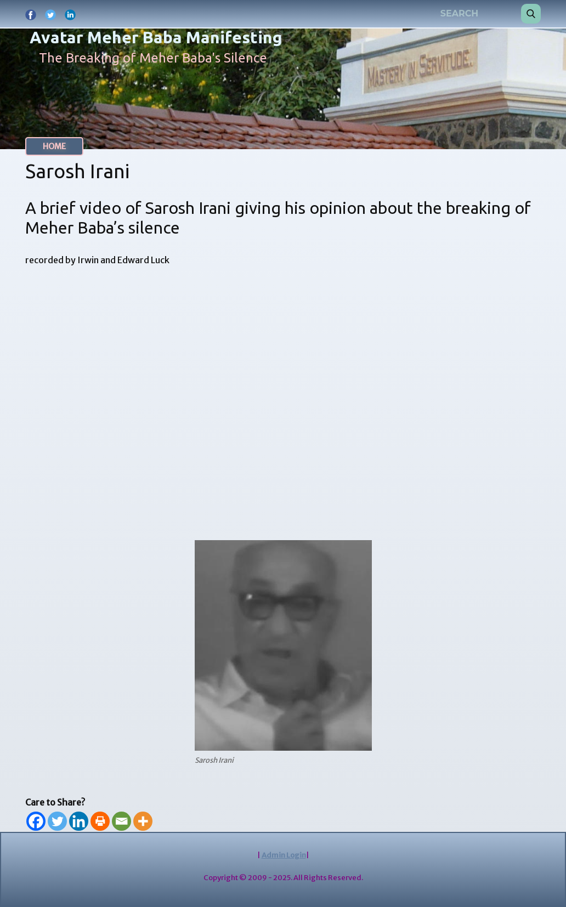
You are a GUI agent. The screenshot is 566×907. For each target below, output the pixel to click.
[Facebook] (36, 821)
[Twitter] (57, 821)
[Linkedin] (78, 821)
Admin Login (284, 855)
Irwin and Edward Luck (123, 259)
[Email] (121, 821)
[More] (142, 821)
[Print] (100, 821)
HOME (54, 146)
